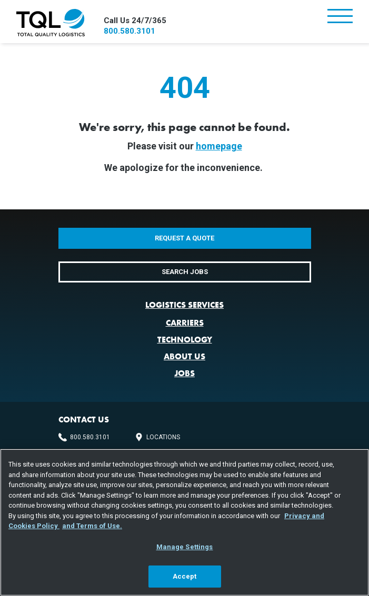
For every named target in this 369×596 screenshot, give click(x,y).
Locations (163, 437)
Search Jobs (185, 272)
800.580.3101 (129, 31)
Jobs (184, 373)
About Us (184, 356)
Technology (184, 339)
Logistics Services (184, 304)
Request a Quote (184, 238)
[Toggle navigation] (340, 17)
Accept (185, 576)
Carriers (185, 322)
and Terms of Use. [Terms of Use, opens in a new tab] (92, 526)
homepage (219, 145)
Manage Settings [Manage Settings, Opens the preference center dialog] (184, 547)
